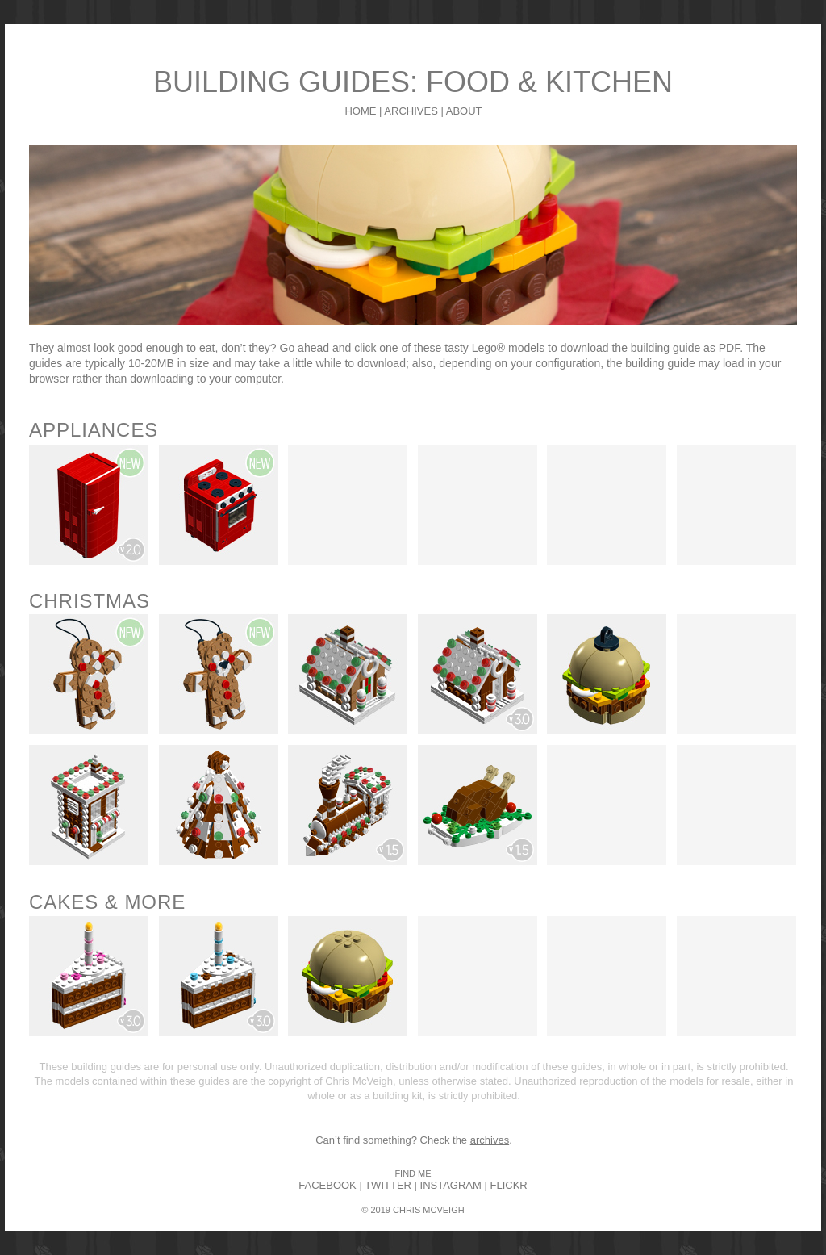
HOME (360, 111)
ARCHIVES (410, 111)
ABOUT (464, 111)
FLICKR (508, 1185)
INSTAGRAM (451, 1185)
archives (489, 1140)
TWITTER (388, 1185)
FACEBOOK (327, 1185)
